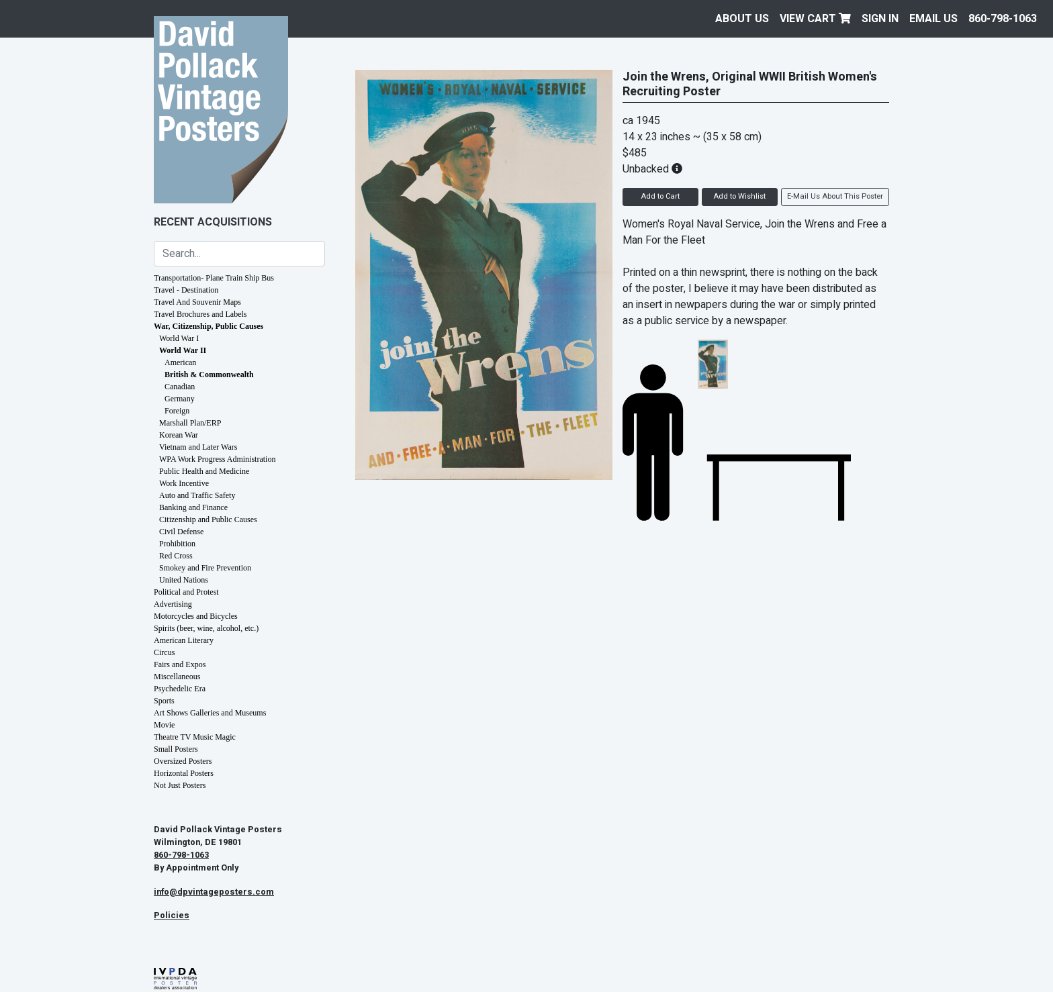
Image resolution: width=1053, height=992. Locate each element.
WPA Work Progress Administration (217, 459)
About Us (742, 19)
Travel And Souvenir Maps (197, 302)
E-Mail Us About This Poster (835, 196)
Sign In (880, 19)
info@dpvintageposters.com (214, 892)
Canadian (180, 386)
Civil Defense (181, 531)
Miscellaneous (177, 676)
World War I (179, 338)
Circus (164, 652)
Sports (164, 700)
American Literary (184, 640)
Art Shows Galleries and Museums (210, 712)
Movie (164, 725)
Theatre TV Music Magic (195, 737)
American (180, 362)
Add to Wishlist (739, 196)
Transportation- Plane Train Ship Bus (214, 278)
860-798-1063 (1002, 19)
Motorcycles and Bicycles (196, 616)
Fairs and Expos (179, 664)
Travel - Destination (186, 290)
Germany (180, 398)
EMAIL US (933, 19)
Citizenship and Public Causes (208, 519)
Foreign (177, 410)
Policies (171, 915)
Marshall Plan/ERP (190, 423)
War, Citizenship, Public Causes (208, 326)
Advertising (173, 604)
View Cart (815, 19)
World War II (182, 350)
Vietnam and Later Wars (198, 447)
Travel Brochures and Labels (200, 314)
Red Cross (176, 555)
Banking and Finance (193, 507)
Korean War (178, 435)
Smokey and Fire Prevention (205, 568)
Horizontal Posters (184, 773)
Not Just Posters (179, 785)
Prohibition (177, 543)
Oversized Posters (183, 761)
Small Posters (176, 749)
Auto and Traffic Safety (197, 495)
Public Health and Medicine (204, 471)
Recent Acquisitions (213, 222)
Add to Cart (660, 196)
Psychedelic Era (179, 688)
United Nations (183, 580)
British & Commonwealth (209, 374)
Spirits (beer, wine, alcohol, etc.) (206, 628)
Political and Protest (186, 592)
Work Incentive (184, 483)
